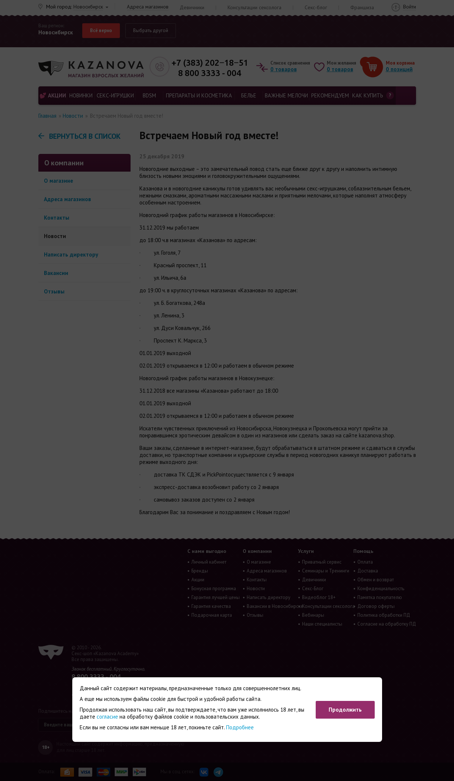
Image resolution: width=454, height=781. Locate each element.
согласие (107, 716)
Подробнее (240, 727)
